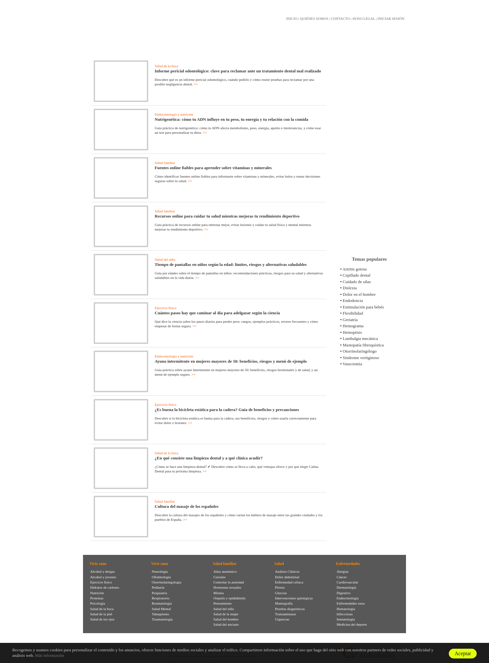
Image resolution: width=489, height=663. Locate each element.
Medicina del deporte (352, 624)
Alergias (343, 571)
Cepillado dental (357, 275)
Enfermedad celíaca (289, 582)
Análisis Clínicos (287, 571)
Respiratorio (160, 598)
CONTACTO (340, 18)
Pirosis (280, 587)
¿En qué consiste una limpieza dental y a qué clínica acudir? (209, 458)
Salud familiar (165, 163)
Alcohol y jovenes (103, 577)
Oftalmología (161, 577)
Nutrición (97, 593)
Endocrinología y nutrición (174, 114)
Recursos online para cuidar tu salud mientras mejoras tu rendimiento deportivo (227, 216)
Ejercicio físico (165, 308)
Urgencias (282, 619)
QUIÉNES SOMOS (314, 18)
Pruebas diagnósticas (290, 609)
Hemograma (353, 325)
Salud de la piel (101, 614)
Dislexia (350, 287)
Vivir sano (97, 563)
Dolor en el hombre (359, 294)
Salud (279, 563)
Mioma (218, 593)
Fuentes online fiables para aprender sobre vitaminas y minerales (213, 167)
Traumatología (162, 619)
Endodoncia (353, 300)
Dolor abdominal (287, 577)
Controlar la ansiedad (228, 582)
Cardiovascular (347, 582)
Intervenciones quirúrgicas (294, 598)
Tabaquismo (160, 614)
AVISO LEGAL (363, 18)
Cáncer (342, 577)
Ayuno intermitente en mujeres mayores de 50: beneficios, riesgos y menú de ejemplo (231, 361)
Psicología (97, 603)
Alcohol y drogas (102, 571)
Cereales (219, 577)
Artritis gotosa (354, 269)
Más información (49, 655)
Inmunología (346, 619)
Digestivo (344, 593)
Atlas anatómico (225, 571)
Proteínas (96, 598)
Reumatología (162, 603)
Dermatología (346, 587)
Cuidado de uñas (357, 281)
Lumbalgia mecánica (360, 338)
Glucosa (281, 593)
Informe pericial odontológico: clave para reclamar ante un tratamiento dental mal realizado (238, 71)
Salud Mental (161, 609)
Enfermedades (348, 563)
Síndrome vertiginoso (361, 357)
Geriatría (350, 319)
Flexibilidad (353, 313)
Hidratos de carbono (104, 587)
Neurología (160, 571)
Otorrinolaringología (166, 582)
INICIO (291, 18)
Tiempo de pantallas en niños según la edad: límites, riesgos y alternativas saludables (231, 264)
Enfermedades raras (351, 603)
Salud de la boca (166, 66)
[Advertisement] (369, 149)
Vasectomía (352, 363)
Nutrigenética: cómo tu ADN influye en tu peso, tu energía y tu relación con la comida (231, 119)
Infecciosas (344, 614)
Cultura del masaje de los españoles (187, 506)
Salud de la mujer (225, 614)
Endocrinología (348, 598)
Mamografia (283, 603)
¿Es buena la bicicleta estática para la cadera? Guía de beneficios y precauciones (227, 409)
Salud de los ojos (102, 619)
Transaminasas (285, 614)
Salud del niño (165, 259)
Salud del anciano (226, 624)
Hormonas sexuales (227, 587)
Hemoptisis (352, 332)
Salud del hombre (226, 619)
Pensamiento (222, 603)
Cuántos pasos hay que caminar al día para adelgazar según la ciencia (217, 312)
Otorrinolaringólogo (360, 351)
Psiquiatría (159, 593)
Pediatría (158, 587)
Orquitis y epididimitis (229, 598)
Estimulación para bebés (363, 307)
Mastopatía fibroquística (363, 345)
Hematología (346, 609)
